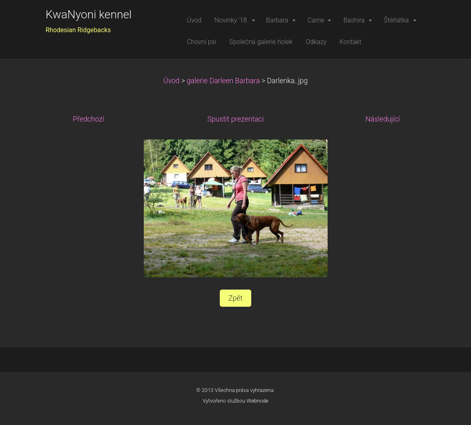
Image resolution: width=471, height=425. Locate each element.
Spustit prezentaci (235, 119)
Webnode (258, 401)
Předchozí (88, 119)
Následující (382, 119)
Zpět (235, 298)
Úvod (171, 81)
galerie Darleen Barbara (223, 81)
